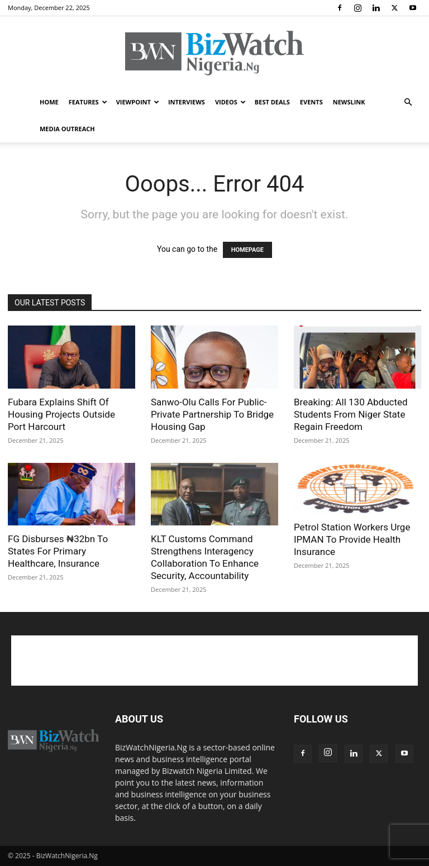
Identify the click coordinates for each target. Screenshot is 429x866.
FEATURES (88, 102)
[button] (407, 102)
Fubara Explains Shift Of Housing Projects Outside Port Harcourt (61, 414)
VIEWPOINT (137, 102)
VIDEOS (230, 102)
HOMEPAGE (247, 249)
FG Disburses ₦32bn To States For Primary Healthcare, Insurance (58, 551)
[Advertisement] (214, 660)
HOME (49, 102)
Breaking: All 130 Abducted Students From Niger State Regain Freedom (351, 414)
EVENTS (311, 102)
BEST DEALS (272, 102)
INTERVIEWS (186, 102)
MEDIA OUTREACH (67, 129)
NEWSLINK (349, 102)
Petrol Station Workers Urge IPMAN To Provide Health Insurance (352, 539)
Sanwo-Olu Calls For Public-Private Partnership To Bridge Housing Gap (212, 414)
